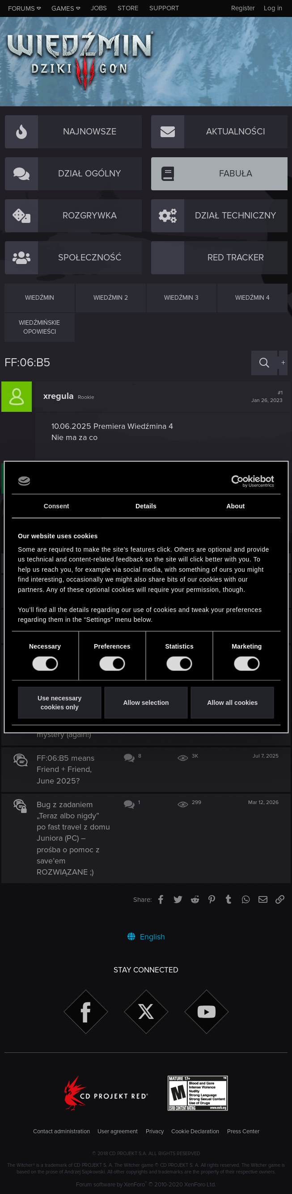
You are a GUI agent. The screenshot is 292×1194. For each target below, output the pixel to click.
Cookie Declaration (195, 1131)
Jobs (99, 8)
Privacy (155, 1131)
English (146, 937)
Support (164, 8)
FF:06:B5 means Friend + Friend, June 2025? (69, 780)
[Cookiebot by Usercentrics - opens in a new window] (235, 481)
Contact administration (61, 1131)
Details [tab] (146, 505)
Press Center (243, 1131)
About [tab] (235, 505)
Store (128, 8)
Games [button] (62, 8)
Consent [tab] (56, 505)
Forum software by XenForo (146, 1184)
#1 (263, 397)
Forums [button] (21, 8)
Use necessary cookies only (59, 702)
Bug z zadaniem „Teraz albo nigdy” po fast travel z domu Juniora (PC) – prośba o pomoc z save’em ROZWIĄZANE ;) (72, 849)
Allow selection (146, 702)
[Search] (264, 363)
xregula (62, 396)
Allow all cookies (232, 702)
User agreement (117, 1131)
